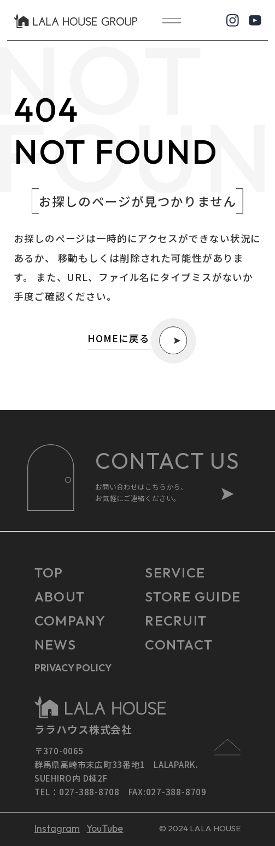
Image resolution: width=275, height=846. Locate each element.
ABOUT (59, 596)
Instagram (57, 828)
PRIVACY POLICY (73, 668)
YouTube (104, 828)
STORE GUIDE (193, 596)
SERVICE (175, 572)
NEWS (55, 644)
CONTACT (179, 644)
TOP (48, 572)
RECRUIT (176, 620)
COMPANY (70, 620)
